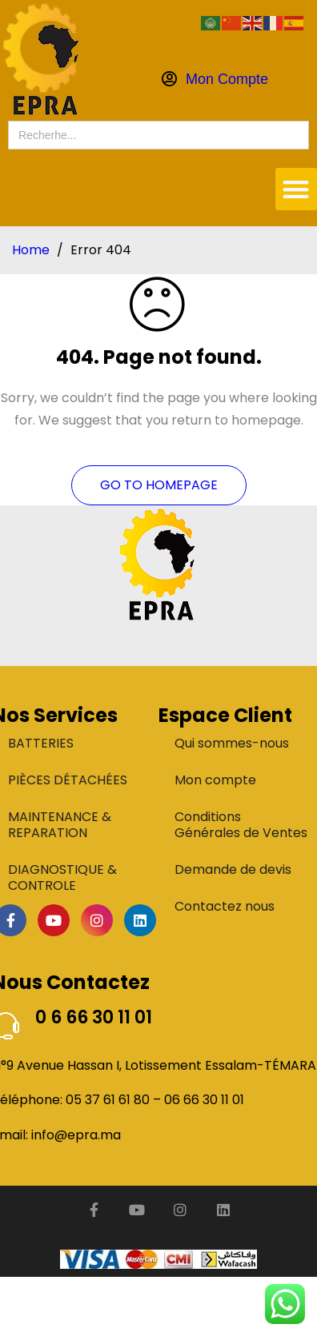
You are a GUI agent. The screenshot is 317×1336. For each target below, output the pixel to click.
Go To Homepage (159, 485)
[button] (296, 189)
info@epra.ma (76, 1135)
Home (31, 250)
